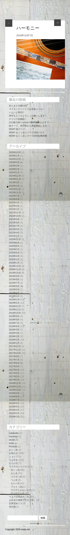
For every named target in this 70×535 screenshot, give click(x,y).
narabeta (13, 436)
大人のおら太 (17, 493)
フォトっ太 (16, 486)
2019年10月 (15, 272)
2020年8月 (14, 246)
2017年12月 (15, 346)
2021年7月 (14, 226)
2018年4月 (14, 333)
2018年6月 (14, 326)
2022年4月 (14, 202)
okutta (12, 440)
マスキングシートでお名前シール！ (27, 109)
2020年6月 (14, 252)
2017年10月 (15, 353)
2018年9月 (14, 316)
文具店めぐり (15, 503)
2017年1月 (14, 380)
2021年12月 (15, 212)
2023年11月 (15, 179)
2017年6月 (14, 363)
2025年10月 (15, 152)
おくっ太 (13, 450)
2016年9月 (14, 393)
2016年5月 (14, 406)
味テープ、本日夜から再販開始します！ (29, 126)
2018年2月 (14, 339)
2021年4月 (14, 232)
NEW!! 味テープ (17, 129)
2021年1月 (14, 236)
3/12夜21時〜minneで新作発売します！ (29, 122)
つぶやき (13, 460)
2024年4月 (14, 162)
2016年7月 (14, 400)
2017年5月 (14, 366)
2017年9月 (14, 356)
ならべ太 (13, 463)
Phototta (13, 446)
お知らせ (13, 453)
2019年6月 (14, 286)
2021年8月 (14, 222)
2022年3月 (14, 206)
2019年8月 (14, 279)
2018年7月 (14, 323)
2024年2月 (14, 169)
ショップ (13, 456)
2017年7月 (14, 359)
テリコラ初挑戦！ (18, 119)
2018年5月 (14, 329)
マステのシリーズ (18, 466)
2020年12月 (15, 239)
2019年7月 (14, 283)
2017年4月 (14, 369)
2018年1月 (14, 343)
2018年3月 (14, 336)
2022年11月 (15, 192)
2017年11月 (15, 349)
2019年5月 (14, 289)
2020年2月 (14, 259)
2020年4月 (14, 256)
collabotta (13, 433)
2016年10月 (15, 390)
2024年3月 (14, 165)
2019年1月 (14, 303)
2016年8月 (14, 396)
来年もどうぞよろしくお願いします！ (28, 115)
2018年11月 (15, 309)
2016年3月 (14, 413)
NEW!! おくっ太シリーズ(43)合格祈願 (28, 136)
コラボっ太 (16, 476)
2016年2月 (14, 416)
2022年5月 (14, 199)
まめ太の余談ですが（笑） (22, 500)
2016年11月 (15, 386)
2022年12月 (15, 189)
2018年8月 (14, 319)
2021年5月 (14, 229)
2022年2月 (14, 209)
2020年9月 (14, 242)
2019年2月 (14, 299)
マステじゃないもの (21, 490)
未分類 (12, 506)
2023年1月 (14, 186)
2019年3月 (14, 296)
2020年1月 (14, 262)
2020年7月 (14, 249)
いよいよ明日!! (16, 112)
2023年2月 (14, 182)
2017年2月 (14, 376)
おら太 (14, 473)
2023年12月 (15, 175)
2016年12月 (15, 383)
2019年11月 (15, 269)
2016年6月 (14, 403)
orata (11, 443)
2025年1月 (14, 155)
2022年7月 (14, 196)
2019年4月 (14, 293)
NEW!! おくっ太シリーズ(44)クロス (27, 132)
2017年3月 (14, 373)
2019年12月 (15, 266)
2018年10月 (15, 313)
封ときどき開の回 (18, 105)
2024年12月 (15, 159)
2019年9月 (14, 276)
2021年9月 (14, 219)
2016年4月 (14, 410)
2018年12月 (15, 306)
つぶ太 (14, 480)
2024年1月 (14, 172)
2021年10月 (15, 216)
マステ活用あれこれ (19, 496)
